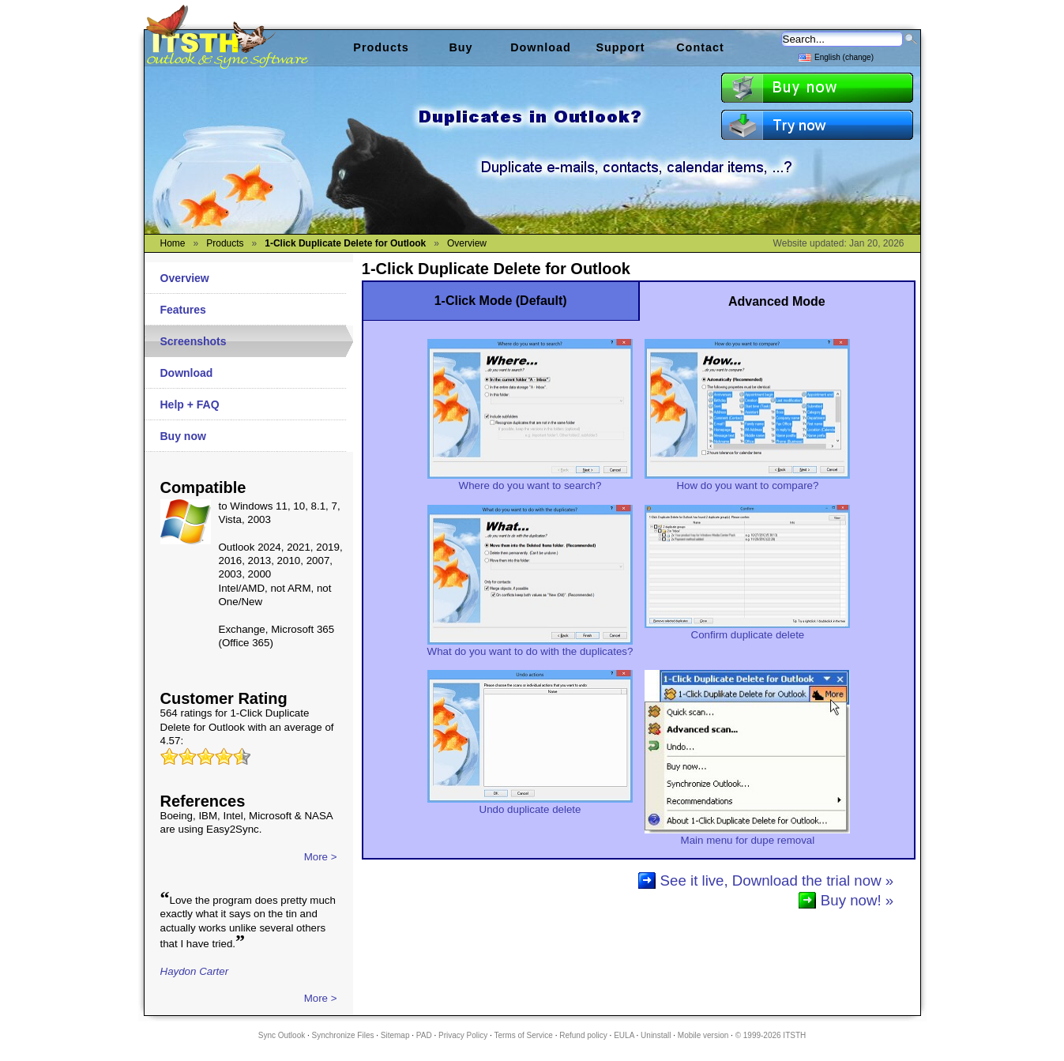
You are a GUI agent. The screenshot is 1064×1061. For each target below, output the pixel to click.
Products (380, 47)
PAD (424, 1035)
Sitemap (395, 1035)
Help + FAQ (190, 404)
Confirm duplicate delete (747, 630)
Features (183, 309)
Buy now (183, 436)
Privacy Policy (462, 1035)
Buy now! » (857, 900)
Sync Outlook (281, 1035)
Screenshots (193, 341)
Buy (460, 47)
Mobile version (703, 1035)
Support (620, 47)
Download (186, 373)
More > (320, 857)
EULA (624, 1035)
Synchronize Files (343, 1035)
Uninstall (656, 1035)
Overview (184, 278)
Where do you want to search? (530, 480)
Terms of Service (523, 1035)
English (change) (836, 56)
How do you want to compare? (747, 480)
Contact (700, 47)
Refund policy (583, 1035)
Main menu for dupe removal (747, 835)
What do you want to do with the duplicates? (530, 646)
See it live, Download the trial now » (777, 880)
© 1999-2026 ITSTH (770, 1035)
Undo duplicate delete (530, 804)
